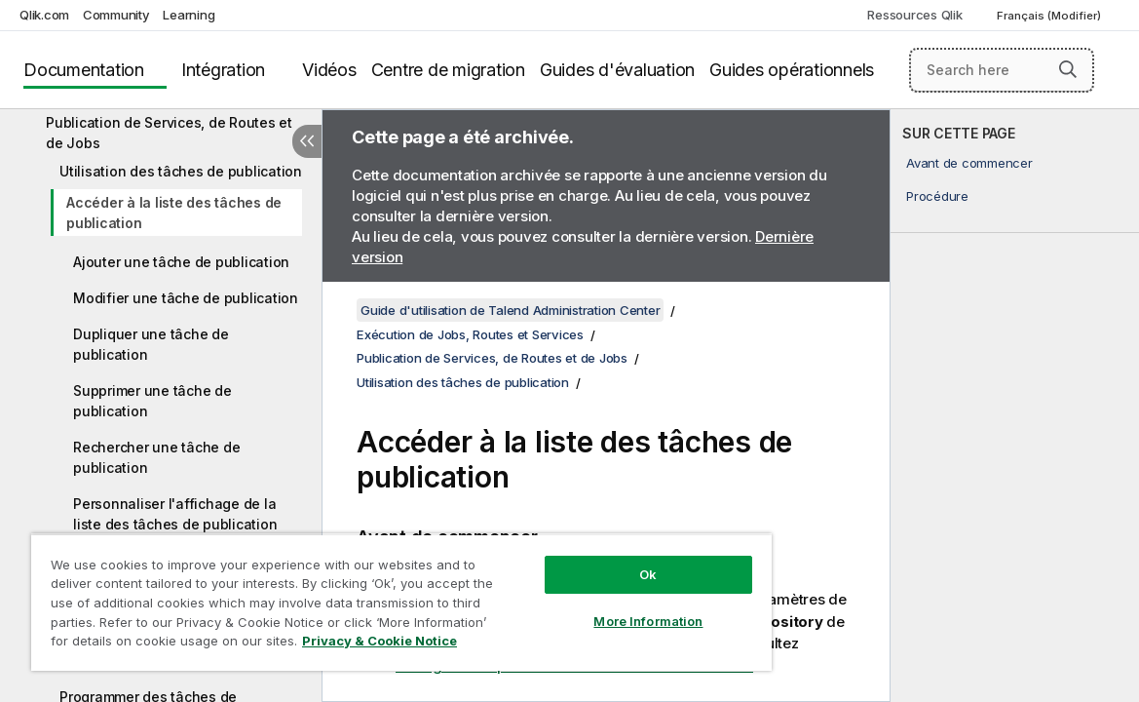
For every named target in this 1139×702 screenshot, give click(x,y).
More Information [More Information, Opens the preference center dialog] (580, 606)
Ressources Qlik (914, 14)
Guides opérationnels (791, 69)
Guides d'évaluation (617, 69)
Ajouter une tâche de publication (181, 262)
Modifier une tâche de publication (185, 298)
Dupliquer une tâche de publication (151, 344)
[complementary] (1015, 405)
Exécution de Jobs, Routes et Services (470, 334)
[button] (1067, 69)
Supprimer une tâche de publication (152, 400)
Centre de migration (448, 69)
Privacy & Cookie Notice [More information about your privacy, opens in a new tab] (188, 644)
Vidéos (329, 69)
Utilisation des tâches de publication (180, 171)
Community (116, 14)
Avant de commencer (969, 163)
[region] (361, 595)
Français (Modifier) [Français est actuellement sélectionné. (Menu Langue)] (1050, 15)
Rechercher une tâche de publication (156, 457)
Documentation (83, 69)
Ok (580, 559)
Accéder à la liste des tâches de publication (174, 212)
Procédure (937, 196)
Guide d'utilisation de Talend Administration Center (510, 310)
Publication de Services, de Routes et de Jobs (169, 132)
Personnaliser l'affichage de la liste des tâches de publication (175, 513)
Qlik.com (44, 14)
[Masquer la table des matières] (307, 141)
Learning (188, 14)
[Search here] (1001, 70)
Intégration (223, 69)
